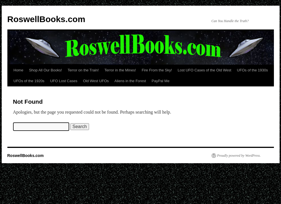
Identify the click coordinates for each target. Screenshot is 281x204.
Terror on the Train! (83, 70)
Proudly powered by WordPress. (239, 156)
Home (19, 70)
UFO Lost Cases (63, 81)
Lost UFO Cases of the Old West (204, 70)
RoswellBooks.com (46, 19)
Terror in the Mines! (120, 70)
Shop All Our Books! (45, 70)
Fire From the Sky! (157, 70)
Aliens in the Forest (130, 81)
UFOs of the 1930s (252, 70)
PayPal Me (161, 81)
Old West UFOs (96, 81)
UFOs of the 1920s (29, 81)
